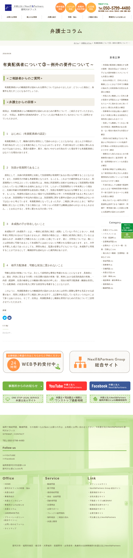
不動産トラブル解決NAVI (101, 501)
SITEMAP (7, 434)
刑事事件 (106, 265)
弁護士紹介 (9, 492)
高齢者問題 (52, 501)
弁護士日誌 (107, 272)
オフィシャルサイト (98, 484)
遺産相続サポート (97, 492)
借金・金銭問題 (54, 496)
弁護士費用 (52, 521)
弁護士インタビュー (13, 501)
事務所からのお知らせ (14, 505)
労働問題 (106, 269)
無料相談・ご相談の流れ (58, 517)
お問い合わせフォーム (14, 524)
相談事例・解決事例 (111, 280)
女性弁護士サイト (97, 496)
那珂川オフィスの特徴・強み (17, 488)
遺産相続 (106, 284)
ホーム (76, 43)
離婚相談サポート (97, 509)
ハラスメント (108, 234)
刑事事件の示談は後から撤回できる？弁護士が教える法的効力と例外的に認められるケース (114, 115)
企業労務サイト (96, 513)
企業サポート (53, 509)
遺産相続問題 (53, 492)
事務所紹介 (9, 496)
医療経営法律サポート (99, 505)
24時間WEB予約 (12, 513)
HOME (8, 484)
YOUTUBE (10, 455)
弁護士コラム (86, 43)
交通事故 (51, 505)
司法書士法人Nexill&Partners (103, 517)
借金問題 (106, 261)
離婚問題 (106, 288)
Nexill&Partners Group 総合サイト (105, 488)
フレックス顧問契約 (56, 513)
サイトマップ (10, 528)
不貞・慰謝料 (108, 238)
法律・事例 (107, 276)
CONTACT (19, 434)
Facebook (10, 459)
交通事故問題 (108, 242)
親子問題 (51, 488)
